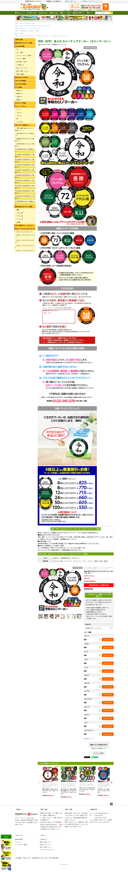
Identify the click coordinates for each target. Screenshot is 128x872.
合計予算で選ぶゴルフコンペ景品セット (24, 145)
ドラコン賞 (20, 213)
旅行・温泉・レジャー (23, 71)
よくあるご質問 (98, 10)
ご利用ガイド (90, 10)
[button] (40, 782)
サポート (43, 835)
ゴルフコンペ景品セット (22, 125)
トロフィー (20, 112)
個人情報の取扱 (53, 858)
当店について (20, 13)
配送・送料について (46, 842)
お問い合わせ (27, 858)
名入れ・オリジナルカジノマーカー (60, 36)
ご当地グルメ (20, 65)
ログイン (66, 10)
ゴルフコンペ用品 (20, 103)
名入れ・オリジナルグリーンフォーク (25, 236)
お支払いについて (45, 844)
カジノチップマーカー (35, 28)
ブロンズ (19, 115)
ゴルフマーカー (23, 28)
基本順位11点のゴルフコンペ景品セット (24, 140)
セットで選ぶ (66, 13)
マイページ (19, 835)
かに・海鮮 (20, 52)
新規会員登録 (19, 839)
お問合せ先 (93, 809)
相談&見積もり (78, 13)
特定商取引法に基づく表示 (40, 858)
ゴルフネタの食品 (20, 81)
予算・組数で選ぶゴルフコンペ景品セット (24, 129)
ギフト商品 (18, 87)
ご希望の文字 (88, 624)
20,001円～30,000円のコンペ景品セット (24, 160)
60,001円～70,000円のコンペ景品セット (24, 181)
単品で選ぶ (54, 13)
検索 (111, 13)
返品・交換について (46, 847)
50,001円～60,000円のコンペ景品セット (24, 176)
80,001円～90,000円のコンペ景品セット (24, 192)
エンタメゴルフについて (80, 10)
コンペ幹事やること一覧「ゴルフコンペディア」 (91, 1)
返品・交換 (69, 809)
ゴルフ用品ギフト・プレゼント (24, 225)
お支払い (18, 809)
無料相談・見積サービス (70, 1)
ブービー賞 (20, 219)
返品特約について (89, 739)
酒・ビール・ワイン (22, 68)
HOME (16, 23)
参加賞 (37, 31)
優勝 (18, 210)
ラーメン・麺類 (21, 58)
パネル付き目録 (19, 46)
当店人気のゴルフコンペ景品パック (24, 134)
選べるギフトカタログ (21, 77)
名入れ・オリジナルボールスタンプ (24, 241)
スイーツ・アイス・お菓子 (24, 55)
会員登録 (72, 10)
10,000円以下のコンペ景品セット (24, 150)
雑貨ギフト (20, 100)
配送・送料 (44, 809)
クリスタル (20, 122)
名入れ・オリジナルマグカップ (25, 250)
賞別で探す (43, 13)
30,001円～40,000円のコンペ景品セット (24, 166)
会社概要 (18, 858)
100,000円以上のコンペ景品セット (25, 202)
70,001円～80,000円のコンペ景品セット (24, 187)
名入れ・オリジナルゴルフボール (24, 246)
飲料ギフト (20, 93)
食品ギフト (20, 90)
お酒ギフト (20, 96)
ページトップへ (111, 804)
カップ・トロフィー (21, 106)
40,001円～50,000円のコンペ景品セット (24, 171)
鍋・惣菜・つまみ (22, 62)
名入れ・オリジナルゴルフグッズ (27, 23)
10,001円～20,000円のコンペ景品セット (24, 155)
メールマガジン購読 (21, 844)
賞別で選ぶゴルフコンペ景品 (26, 31)
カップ (18, 109)
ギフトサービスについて (47, 850)
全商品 (21, 33)
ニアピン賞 (20, 216)
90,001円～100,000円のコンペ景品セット (25, 197)
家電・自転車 (20, 74)
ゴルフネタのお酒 (20, 84)
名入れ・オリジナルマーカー (43, 26)
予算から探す (32, 13)
